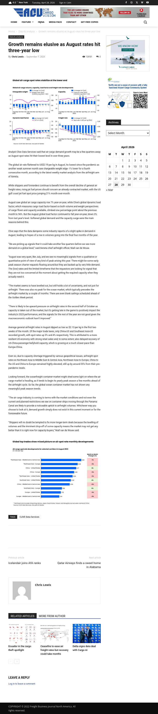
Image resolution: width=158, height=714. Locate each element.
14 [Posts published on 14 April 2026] (116, 172)
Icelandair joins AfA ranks (24, 563)
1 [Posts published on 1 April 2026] (122, 160)
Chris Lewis (17, 56)
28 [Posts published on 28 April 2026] (116, 184)
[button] (145, 22)
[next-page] (17, 661)
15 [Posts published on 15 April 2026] (122, 172)
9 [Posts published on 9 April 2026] (129, 166)
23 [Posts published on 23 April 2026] (129, 178)
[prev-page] (10, 661)
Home (11, 31)
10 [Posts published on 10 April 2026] (135, 166)
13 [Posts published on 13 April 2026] (109, 172)
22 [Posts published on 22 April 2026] (122, 178)
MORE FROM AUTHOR (52, 616)
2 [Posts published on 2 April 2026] (129, 160)
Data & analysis (27, 31)
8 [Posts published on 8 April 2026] (122, 166)
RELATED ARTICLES (22, 616)
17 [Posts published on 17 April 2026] (135, 172)
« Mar (109, 190)
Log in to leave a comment (21, 683)
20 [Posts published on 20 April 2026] (109, 178)
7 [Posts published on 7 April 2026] (116, 166)
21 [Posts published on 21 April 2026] (116, 178)
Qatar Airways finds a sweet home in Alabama (79, 565)
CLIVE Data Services (29, 516)
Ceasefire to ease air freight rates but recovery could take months (54, 650)
